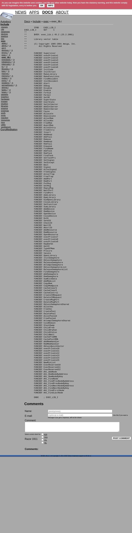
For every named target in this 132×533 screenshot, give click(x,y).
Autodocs (5, 21)
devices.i (5, 50)
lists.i (4, 71)
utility (3, 125)
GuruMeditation (8, 129)
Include (37, 21)
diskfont (4, 36)
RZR (45, 511)
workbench (6, 127)
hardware (5, 99)
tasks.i (4, 90)
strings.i (5, 87)
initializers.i (6, 62)
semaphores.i (8, 85)
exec (46, 21)
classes (4, 27)
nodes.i (5, 78)
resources (5, 120)
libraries (4, 106)
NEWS (20, 12)
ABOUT (62, 12)
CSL (45, 516)
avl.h (4, 48)
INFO (50, 5)
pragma (4, 108)
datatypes (5, 32)
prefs (3, 113)
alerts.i (4, 45)
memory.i (6, 76)
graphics (5, 97)
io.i (3, 66)
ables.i (4, 43)
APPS (34, 12)
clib (2, 29)
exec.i (4, 55)
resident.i (6, 83)
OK (41, 5)
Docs (27, 21)
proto (3, 115)
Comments (33, 478)
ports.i (4, 80)
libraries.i (6, 69)
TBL (45, 519)
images (4, 101)
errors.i (5, 52)
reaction (4, 118)
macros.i (5, 73)
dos (2, 39)
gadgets (4, 94)
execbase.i (6, 59)
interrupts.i (6, 64)
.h (10, 45)
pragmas (5, 111)
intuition (4, 104)
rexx (3, 122)
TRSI (46, 514)
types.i (4, 92)
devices (4, 34)
